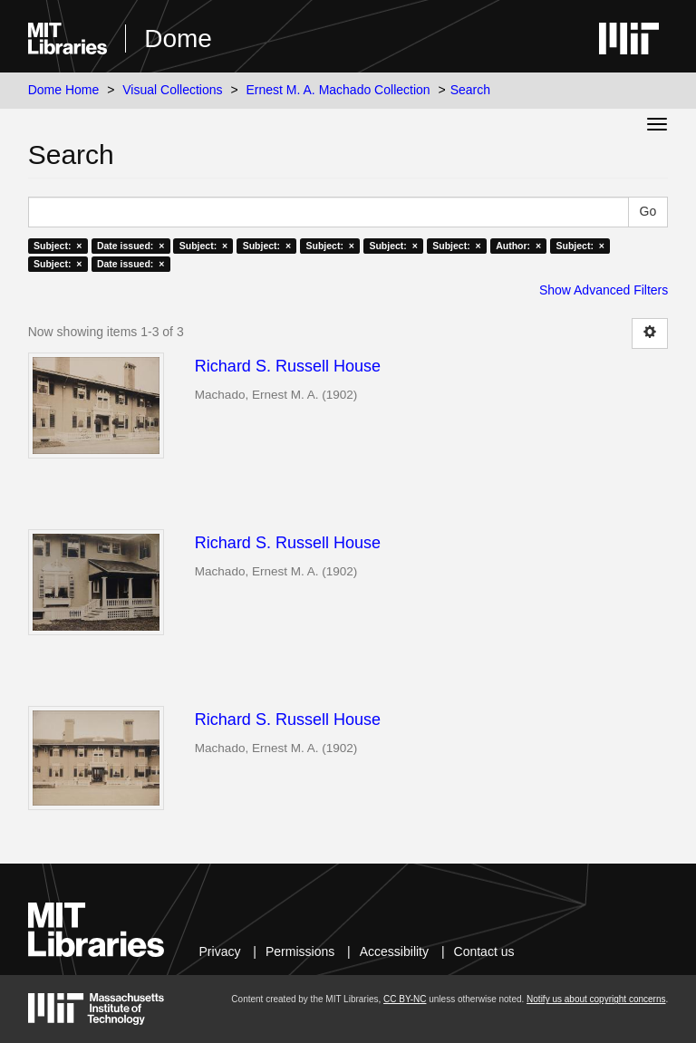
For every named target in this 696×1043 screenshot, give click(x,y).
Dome (178, 38)
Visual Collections (172, 89)
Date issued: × (130, 245)
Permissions (300, 951)
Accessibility (394, 951)
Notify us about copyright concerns (596, 999)
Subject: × (58, 245)
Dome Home (64, 89)
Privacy (220, 951)
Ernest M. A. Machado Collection (338, 89)
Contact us (484, 951)
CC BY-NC (404, 999)
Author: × (518, 245)
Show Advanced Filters (603, 290)
